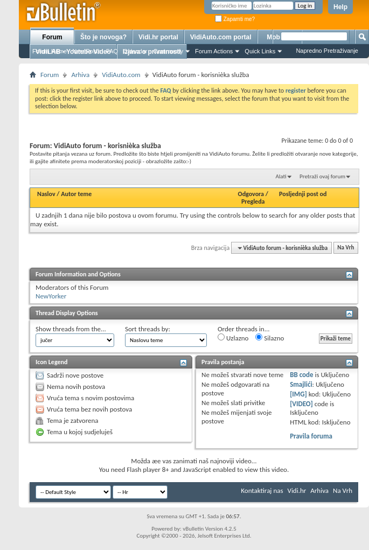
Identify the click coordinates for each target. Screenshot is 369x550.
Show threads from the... (71, 329)
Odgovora (251, 194)
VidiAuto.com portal (221, 37)
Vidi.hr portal (158, 37)
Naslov (46, 194)
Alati (280, 176)
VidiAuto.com (121, 75)
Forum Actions (214, 51)
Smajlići (301, 384)
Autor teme (76, 194)
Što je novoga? (103, 37)
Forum (52, 37)
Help (340, 7)
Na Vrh (345, 248)
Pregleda (253, 201)
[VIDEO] (301, 404)
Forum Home (49, 51)
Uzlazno (233, 337)
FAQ (112, 51)
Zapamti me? (235, 19)
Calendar (135, 51)
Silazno (269, 337)
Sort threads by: (147, 329)
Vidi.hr (297, 490)
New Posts (86, 51)
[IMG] (298, 394)
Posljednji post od (302, 194)
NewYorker (51, 296)
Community (168, 51)
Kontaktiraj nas (262, 490)
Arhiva (80, 75)
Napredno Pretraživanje (327, 50)
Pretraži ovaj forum (322, 176)
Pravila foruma (311, 436)
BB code (301, 375)
